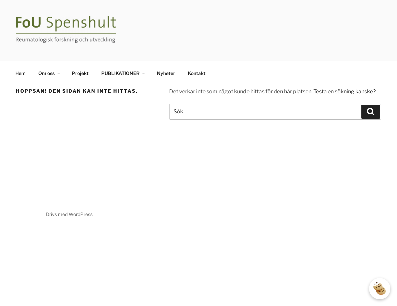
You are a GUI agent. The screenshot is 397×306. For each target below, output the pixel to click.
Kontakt (196, 73)
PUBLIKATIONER (123, 73)
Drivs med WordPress (69, 214)
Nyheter (166, 73)
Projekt (80, 73)
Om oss (49, 73)
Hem (20, 73)
